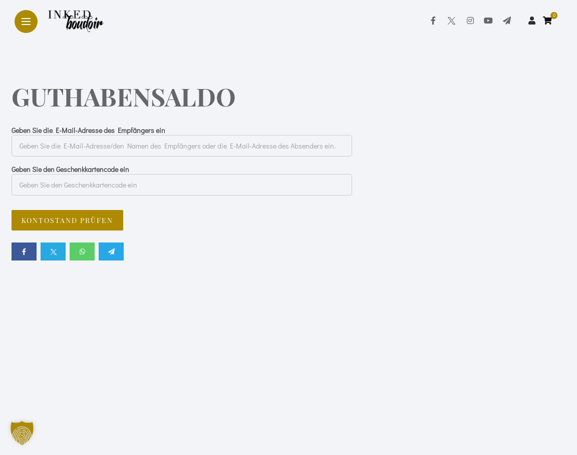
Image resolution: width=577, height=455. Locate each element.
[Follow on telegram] (507, 20)
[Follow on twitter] (451, 20)
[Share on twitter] (53, 251)
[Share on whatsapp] (82, 251)
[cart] (548, 20)
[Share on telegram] (111, 251)
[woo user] (531, 20)
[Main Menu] (26, 21)
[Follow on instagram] (470, 20)
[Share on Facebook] (24, 251)
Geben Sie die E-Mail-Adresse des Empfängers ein (88, 130)
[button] (22, 433)
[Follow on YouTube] (488, 20)
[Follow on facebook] (433, 20)
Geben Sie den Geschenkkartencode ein (70, 169)
